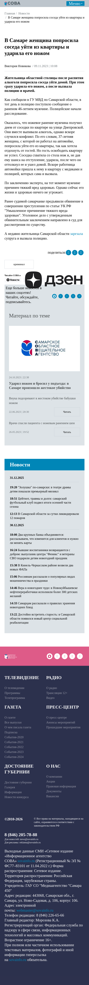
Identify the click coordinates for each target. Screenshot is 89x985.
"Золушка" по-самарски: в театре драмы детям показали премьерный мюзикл (40, 489)
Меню (74, 3)
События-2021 (14, 742)
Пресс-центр (62, 707)
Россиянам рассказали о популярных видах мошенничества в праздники (42, 578)
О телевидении (14, 688)
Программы (12, 693)
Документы (53, 791)
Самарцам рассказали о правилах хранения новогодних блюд (42, 605)
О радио (51, 688)
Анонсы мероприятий (60, 722)
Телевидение (22, 677)
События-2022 (14, 747)
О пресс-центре (56, 717)
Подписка (11, 732)
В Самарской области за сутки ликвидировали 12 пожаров (44, 516)
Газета (13, 707)
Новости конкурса (17, 797)
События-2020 (14, 737)
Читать (67, 411)
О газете (10, 717)
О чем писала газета (18, 727)
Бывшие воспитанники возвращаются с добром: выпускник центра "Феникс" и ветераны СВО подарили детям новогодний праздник (42, 554)
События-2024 (14, 757)
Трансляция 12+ (56, 693)
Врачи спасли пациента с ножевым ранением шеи (42, 423)
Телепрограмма (15, 698)
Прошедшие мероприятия (63, 727)
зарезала (76, 234)
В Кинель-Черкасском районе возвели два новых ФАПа (41, 567)
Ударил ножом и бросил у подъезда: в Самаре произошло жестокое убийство (40, 386)
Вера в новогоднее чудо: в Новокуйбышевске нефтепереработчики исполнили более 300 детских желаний (44, 592)
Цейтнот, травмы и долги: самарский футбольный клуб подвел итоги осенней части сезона (40, 502)
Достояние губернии (19, 769)
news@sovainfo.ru (29, 839)
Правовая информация (61, 786)
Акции (50, 781)
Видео (50, 698)
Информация (13, 792)
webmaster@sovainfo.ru (34, 910)
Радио (54, 677)
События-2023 (14, 752)
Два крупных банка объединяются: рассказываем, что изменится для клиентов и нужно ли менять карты (44, 539)
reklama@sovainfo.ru (30, 842)
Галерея (10, 787)
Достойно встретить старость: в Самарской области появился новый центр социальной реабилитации (42, 618)
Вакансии (52, 796)
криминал (19, 264)
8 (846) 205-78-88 (21, 834)
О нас (53, 766)
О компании (54, 776)
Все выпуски (13, 722)
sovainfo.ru (26, 861)
